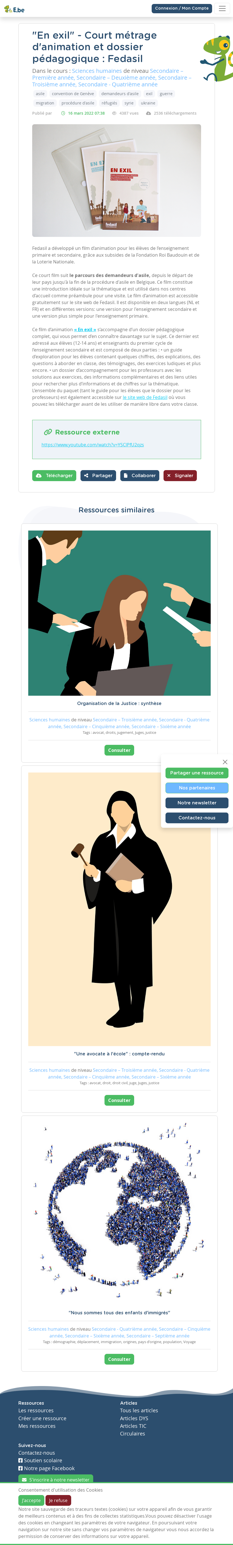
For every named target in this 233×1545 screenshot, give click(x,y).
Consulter (119, 750)
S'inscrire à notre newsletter (56, 1479)
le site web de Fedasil (145, 397)
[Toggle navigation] (222, 8)
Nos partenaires (197, 788)
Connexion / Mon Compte (182, 8)
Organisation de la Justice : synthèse (119, 703)
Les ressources (36, 1410)
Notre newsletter (197, 803)
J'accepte (31, 1500)
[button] (139, 475)
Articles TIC (133, 1426)
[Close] (225, 762)
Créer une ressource (42, 1418)
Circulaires (132, 1433)
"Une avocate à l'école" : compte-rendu (119, 1054)
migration (45, 103)
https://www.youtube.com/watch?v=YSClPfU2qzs (93, 445)
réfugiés (109, 103)
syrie (129, 103)
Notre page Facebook (46, 1468)
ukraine (148, 103)
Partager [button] (98, 475)
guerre (166, 93)
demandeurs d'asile (120, 93)
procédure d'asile (78, 103)
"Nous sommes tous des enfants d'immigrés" (119, 1313)
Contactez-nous (196, 818)
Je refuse (58, 1500)
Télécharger (54, 475)
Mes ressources (37, 1426)
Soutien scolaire (40, 1460)
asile (40, 93)
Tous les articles (139, 1410)
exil (149, 93)
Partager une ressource (197, 773)
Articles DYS (134, 1418)
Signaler (180, 475)
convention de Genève (73, 93)
